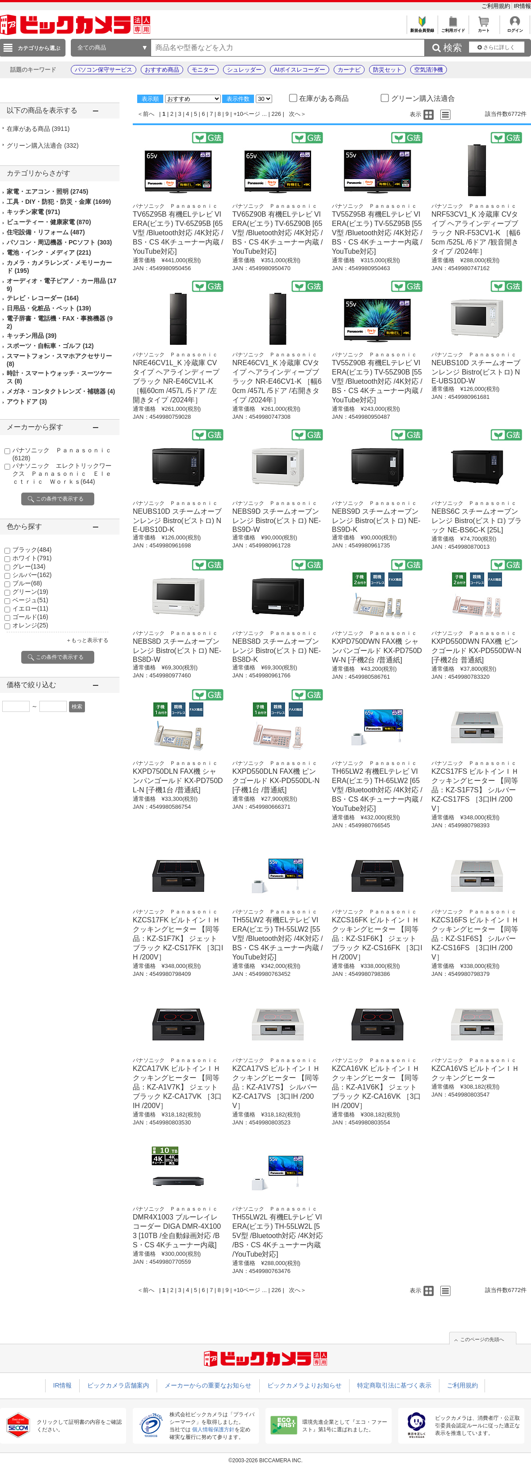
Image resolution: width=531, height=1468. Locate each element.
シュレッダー (244, 69)
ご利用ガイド (453, 28)
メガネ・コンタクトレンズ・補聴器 (61, 391)
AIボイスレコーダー (299, 69)
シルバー (32, 574)
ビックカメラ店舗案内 (118, 1385)
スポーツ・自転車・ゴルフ (50, 345)
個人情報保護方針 (213, 1429)
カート (483, 28)
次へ (294, 114)
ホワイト (32, 558)
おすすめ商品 (162, 69)
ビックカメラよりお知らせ (304, 1385)
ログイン (514, 28)
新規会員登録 (422, 28)
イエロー (30, 608)
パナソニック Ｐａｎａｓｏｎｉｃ (175, 206)
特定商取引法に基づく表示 (394, 1385)
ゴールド (30, 616)
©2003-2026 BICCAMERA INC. (265, 1460)
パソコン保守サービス (103, 69)
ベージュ (30, 600)
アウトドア (27, 401)
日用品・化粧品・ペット (49, 308)
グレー (29, 566)
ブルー (27, 583)
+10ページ (246, 114)
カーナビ (349, 69)
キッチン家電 (33, 211)
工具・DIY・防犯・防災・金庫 (59, 201)
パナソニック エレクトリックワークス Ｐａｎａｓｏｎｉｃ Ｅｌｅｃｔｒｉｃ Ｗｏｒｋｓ (62, 473)
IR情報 (522, 6)
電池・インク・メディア (49, 252)
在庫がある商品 (38, 128)
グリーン (30, 591)
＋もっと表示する (87, 640)
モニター (203, 69)
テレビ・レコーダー (43, 298)
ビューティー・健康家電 (49, 222)
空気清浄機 (428, 69)
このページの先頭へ (482, 1339)
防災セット (387, 69)
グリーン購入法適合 (43, 145)
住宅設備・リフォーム (46, 232)
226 (276, 114)
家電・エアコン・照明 (47, 191)
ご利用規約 (496, 6)
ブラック (32, 549)
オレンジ (30, 625)
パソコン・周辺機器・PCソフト (59, 242)
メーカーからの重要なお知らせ (208, 1385)
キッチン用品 (32, 335)
